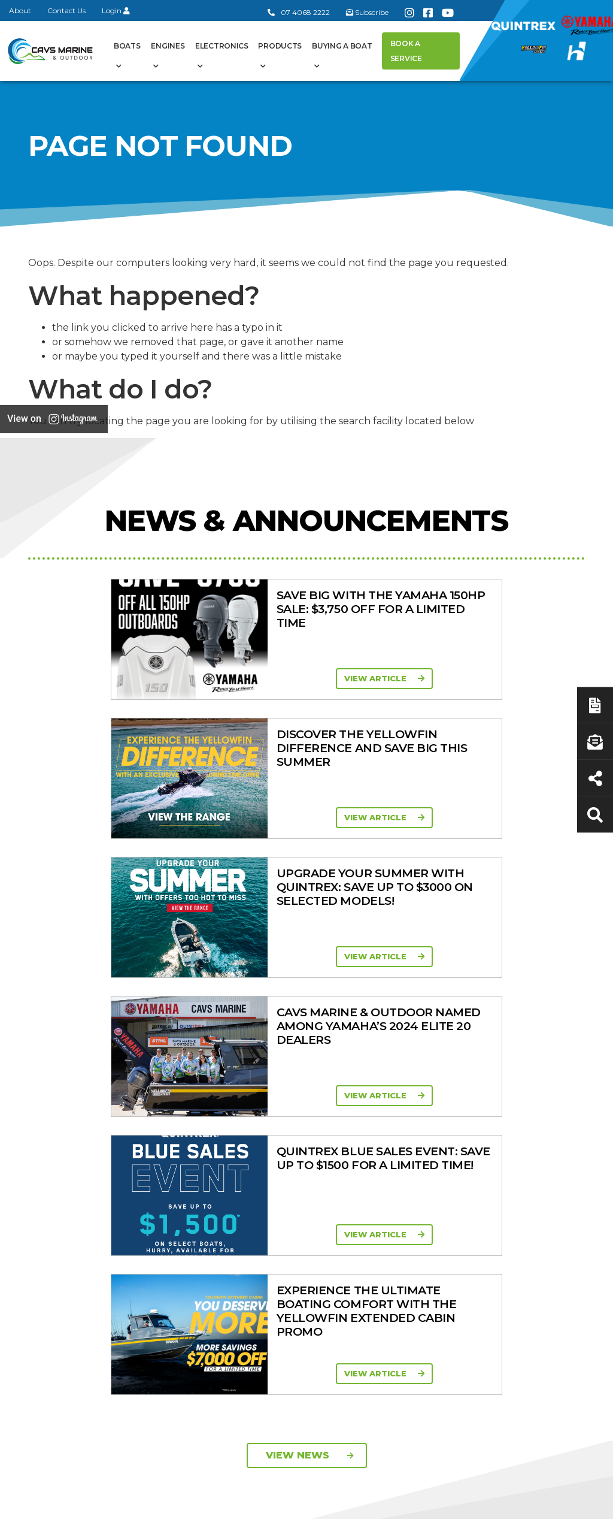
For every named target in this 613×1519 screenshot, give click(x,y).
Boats (127, 45)
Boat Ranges (295, 1068)
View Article (154, 678)
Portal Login (216, 1140)
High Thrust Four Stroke (384, 1218)
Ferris (440, 1260)
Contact (207, 1124)
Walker (443, 1276)
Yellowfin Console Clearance (306, 1249)
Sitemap (555, 1502)
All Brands (449, 1201)
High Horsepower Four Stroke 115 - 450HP (384, 1184)
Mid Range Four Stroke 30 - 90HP (383, 1149)
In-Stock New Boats (299, 1192)
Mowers (446, 1096)
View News (310, 899)
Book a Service (406, 51)
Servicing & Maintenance (532, 1118)
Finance (525, 1155)
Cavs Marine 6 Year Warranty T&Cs (226, 1103)
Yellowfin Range (304, 1127)
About (20, 10)
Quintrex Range (303, 1111)
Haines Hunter (300, 1142)
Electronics (221, 45)
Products (280, 45)
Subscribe (60, 1233)
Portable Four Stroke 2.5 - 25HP (381, 1121)
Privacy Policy (479, 1502)
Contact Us (66, 10)
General (219, 1060)
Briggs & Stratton (464, 1245)
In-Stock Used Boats (300, 1221)
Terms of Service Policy (372, 1502)
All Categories (458, 1081)
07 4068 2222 (299, 12)
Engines (167, 45)
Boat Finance (536, 1096)
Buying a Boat (342, 45)
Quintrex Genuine (447, 1142)
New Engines (457, 1179)
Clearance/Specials (464, 1116)
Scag (439, 1292)
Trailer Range (456, 1164)
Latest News (534, 1140)
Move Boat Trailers (293, 1164)
